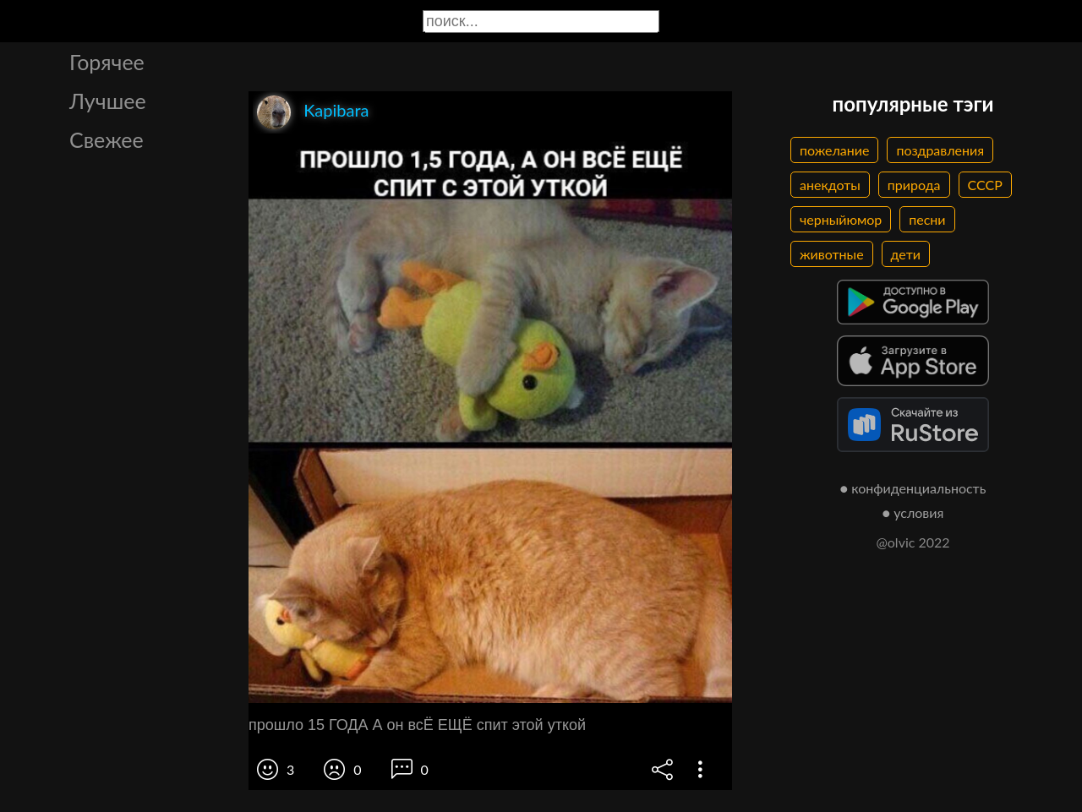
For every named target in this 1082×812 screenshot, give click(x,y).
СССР (985, 185)
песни (927, 219)
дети (906, 254)
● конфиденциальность (913, 488)
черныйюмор (841, 219)
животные (832, 254)
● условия (913, 512)
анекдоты (830, 185)
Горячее (107, 61)
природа (914, 185)
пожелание (834, 150)
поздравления (940, 150)
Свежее (106, 139)
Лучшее (107, 100)
